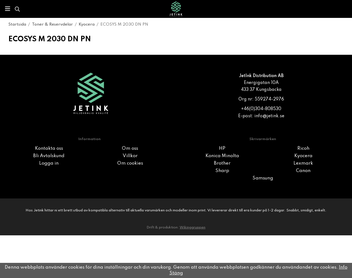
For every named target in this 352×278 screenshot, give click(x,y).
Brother (222, 163)
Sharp (222, 170)
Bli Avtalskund (48, 156)
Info (343, 267)
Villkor (130, 156)
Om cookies (130, 163)
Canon (303, 170)
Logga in (49, 163)
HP (222, 148)
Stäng (176, 273)
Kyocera (303, 156)
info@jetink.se (269, 116)
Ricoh (303, 148)
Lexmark (303, 163)
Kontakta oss (49, 148)
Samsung (262, 178)
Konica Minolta (222, 156)
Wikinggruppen (192, 227)
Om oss (130, 148)
